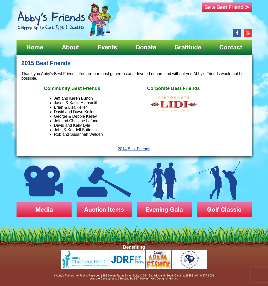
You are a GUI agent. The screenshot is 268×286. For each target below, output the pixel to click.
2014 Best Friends (134, 149)
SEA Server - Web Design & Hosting (156, 278)
